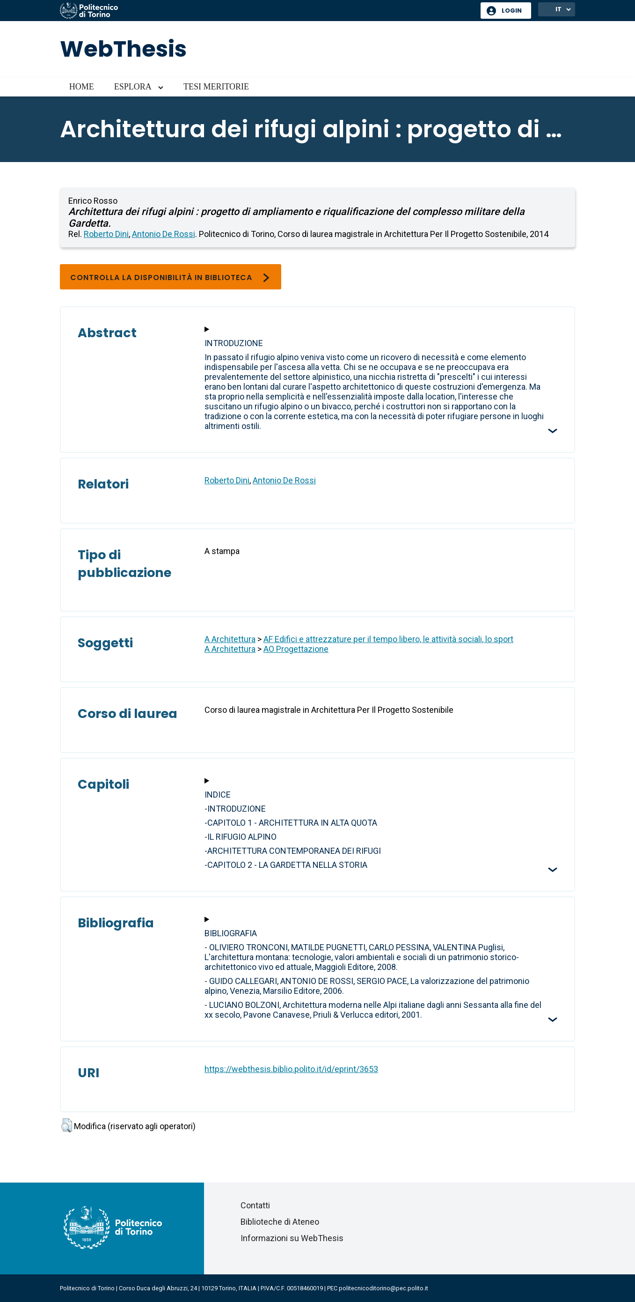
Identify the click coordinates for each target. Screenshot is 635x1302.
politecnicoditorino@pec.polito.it (383, 1288)
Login (512, 11)
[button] (66, 1125)
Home (81, 86)
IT (558, 9)
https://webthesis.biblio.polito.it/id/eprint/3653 (291, 1069)
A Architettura (229, 639)
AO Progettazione (295, 649)
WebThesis (123, 49)
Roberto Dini (106, 234)
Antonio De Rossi (163, 234)
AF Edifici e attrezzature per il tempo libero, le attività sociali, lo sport (388, 639)
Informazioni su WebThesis (292, 1238)
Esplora (133, 86)
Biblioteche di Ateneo (280, 1222)
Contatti (255, 1205)
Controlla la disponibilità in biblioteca (170, 277)
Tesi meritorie (216, 86)
